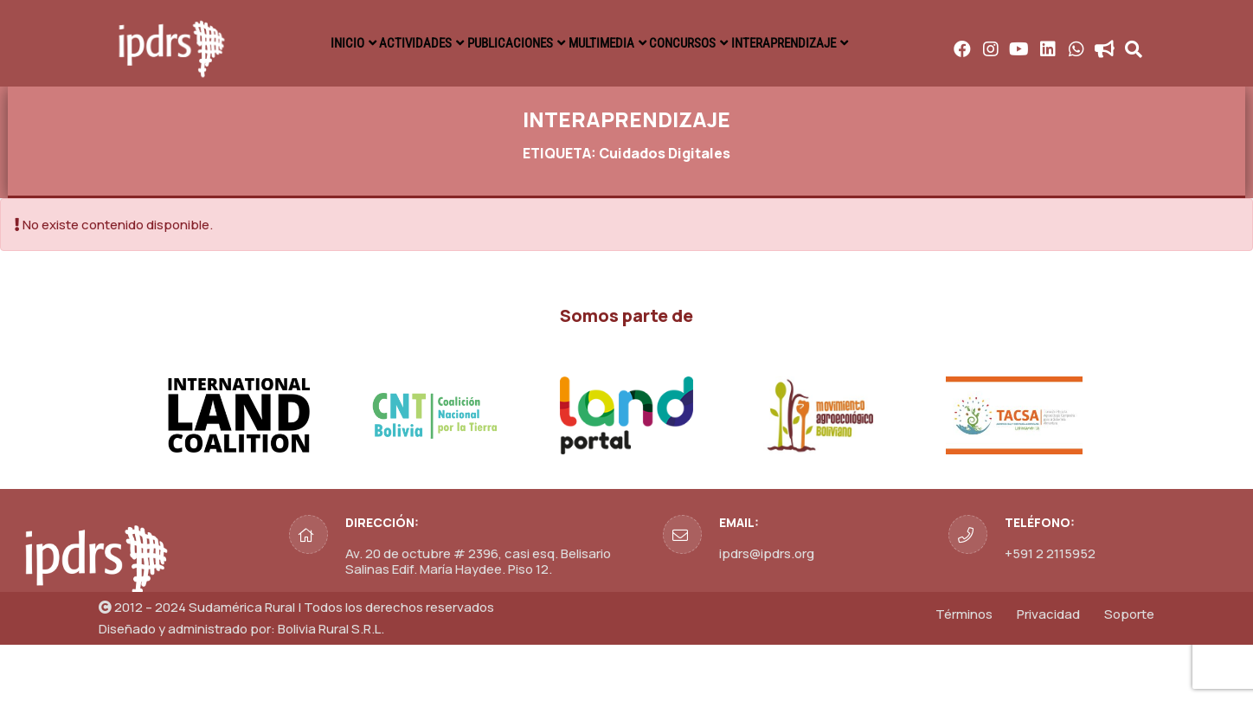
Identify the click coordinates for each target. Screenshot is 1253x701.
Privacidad (1048, 670)
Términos (964, 670)
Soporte (1129, 670)
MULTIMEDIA (802, 43)
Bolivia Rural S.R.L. (331, 685)
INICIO (440, 43)
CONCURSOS (921, 43)
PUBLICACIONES (674, 43)
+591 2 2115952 (1050, 610)
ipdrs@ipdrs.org (766, 610)
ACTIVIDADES (542, 43)
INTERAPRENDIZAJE (1060, 43)
